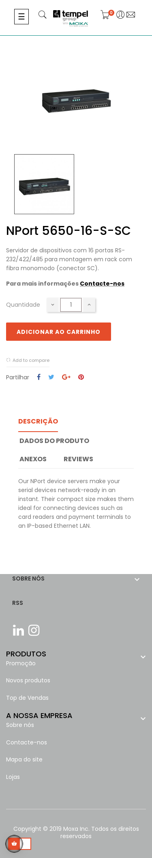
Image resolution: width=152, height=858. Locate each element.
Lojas (13, 777)
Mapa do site (24, 759)
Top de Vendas (27, 698)
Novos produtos (28, 680)
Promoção (21, 663)
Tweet (51, 377)
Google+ (66, 377)
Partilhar (39, 377)
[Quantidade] (71, 305)
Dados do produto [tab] (54, 440)
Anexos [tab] (33, 459)
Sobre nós (20, 725)
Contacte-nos (102, 284)
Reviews (78, 459)
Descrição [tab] (38, 421)
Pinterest (81, 377)
